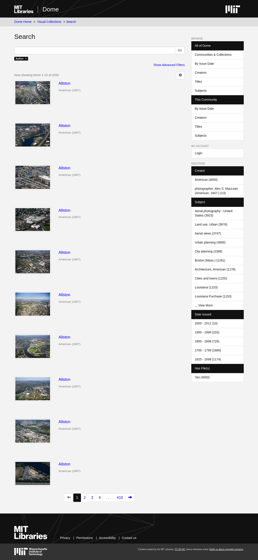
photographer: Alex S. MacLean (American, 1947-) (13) (216, 191)
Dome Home (23, 21)
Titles (198, 81)
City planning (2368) (208, 251)
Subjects (201, 90)
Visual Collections (49, 21)
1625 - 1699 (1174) (208, 359)
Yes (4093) (202, 377)
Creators (201, 72)
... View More (204, 305)
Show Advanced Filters (169, 65)
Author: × (21, 58)
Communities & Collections (213, 54)
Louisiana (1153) (206, 287)
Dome (50, 9)
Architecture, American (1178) (215, 269)
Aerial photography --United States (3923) (213, 213)
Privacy (65, 538)
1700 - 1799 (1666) (208, 350)
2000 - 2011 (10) (206, 323)
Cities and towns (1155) (211, 278)
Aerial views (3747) (208, 233)
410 (120, 498)
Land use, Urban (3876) (211, 224)
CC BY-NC (180, 549)
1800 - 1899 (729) (207, 341)
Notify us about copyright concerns (226, 549)
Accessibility (107, 538)
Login (198, 153)
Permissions (84, 538)
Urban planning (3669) (210, 242)
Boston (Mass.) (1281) (210, 260)
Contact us (129, 538)
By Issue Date (204, 63)
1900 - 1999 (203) (207, 332)
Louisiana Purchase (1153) (213, 296)
